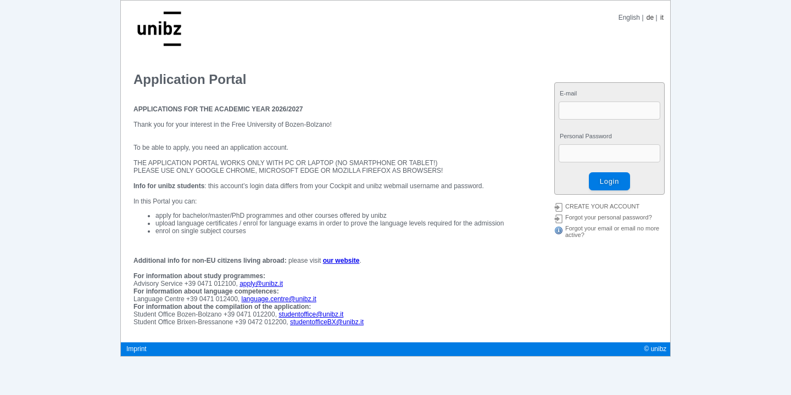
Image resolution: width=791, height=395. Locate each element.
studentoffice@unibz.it (310, 314)
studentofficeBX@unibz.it (327, 322)
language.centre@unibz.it (279, 299)
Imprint (136, 349)
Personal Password (586, 136)
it (662, 17)
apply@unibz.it (261, 283)
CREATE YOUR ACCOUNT (602, 206)
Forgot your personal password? (608, 217)
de (650, 17)
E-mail (568, 93)
